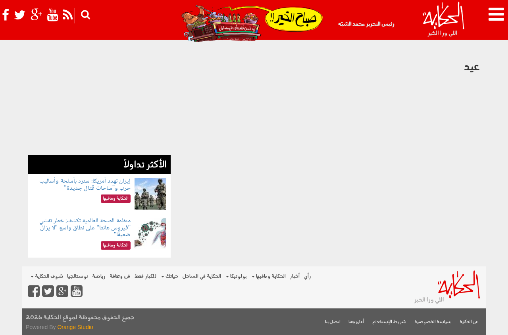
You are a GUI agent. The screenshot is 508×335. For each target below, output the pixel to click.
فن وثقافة (120, 276)
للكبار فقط (145, 276)
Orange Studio (75, 327)
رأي (307, 276)
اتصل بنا (333, 322)
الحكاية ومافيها (269, 276)
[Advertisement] (99, 99)
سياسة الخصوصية (433, 322)
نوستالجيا (77, 276)
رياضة (99, 276)
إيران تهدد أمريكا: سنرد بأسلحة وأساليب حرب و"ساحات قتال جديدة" (85, 185)
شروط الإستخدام (389, 322)
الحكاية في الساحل (201, 276)
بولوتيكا (236, 276)
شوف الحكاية (47, 276)
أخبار (295, 276)
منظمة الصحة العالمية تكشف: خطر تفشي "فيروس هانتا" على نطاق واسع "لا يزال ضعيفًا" (85, 228)
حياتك (169, 276)
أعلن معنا (356, 322)
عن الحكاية (469, 322)
